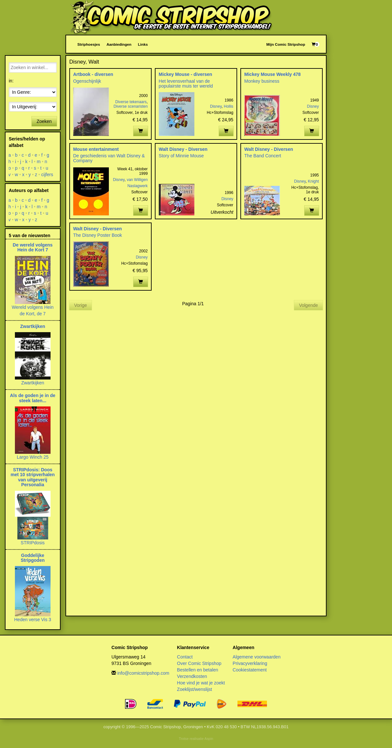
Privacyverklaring (250, 663)
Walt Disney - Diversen (183, 149)
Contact (184, 656)
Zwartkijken (32, 326)
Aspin (208, 739)
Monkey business (261, 81)
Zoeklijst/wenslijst (194, 689)
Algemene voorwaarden (257, 656)
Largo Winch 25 (33, 457)
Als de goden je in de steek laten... (32, 398)
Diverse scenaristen (130, 106)
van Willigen (137, 179)
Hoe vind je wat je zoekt (201, 682)
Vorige (80, 305)
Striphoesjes (88, 44)
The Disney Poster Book (97, 235)
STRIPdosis (33, 542)
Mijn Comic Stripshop (285, 44)
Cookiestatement (250, 669)
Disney (216, 106)
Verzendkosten (192, 676)
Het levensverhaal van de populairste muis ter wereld (186, 83)
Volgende (308, 305)
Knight (313, 181)
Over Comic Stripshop (199, 663)
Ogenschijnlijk (87, 81)
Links (143, 44)
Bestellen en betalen (197, 669)
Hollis (228, 106)
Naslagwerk (137, 186)
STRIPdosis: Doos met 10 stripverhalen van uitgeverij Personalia (33, 477)
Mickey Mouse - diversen (185, 74)
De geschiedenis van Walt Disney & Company (109, 158)
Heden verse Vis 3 (32, 619)
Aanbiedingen (119, 44)
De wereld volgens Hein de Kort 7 (32, 247)
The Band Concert (262, 155)
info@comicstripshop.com (143, 673)
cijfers (47, 174)
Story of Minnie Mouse (181, 155)
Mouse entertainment (96, 149)
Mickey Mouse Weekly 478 (272, 74)
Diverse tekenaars (131, 102)
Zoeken (44, 121)
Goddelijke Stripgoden (33, 558)
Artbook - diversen (93, 74)
